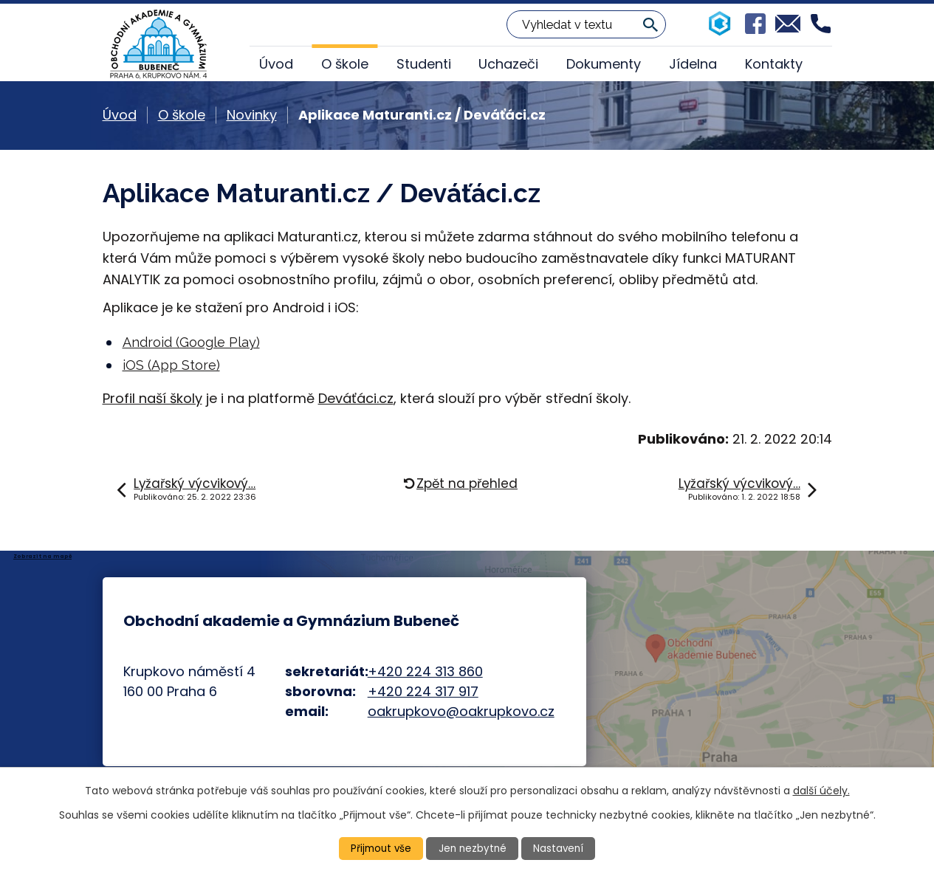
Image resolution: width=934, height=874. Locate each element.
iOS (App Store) (171, 365)
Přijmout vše (379, 848)
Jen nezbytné (473, 848)
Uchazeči (508, 64)
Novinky (252, 115)
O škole (344, 64)
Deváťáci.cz (356, 398)
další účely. (821, 789)
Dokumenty (603, 64)
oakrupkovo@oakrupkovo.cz (461, 711)
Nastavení (560, 848)
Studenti (423, 64)
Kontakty (774, 64)
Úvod (276, 64)
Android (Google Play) (191, 342)
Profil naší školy (152, 398)
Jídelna (693, 64)
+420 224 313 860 (425, 671)
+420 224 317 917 (423, 691)
